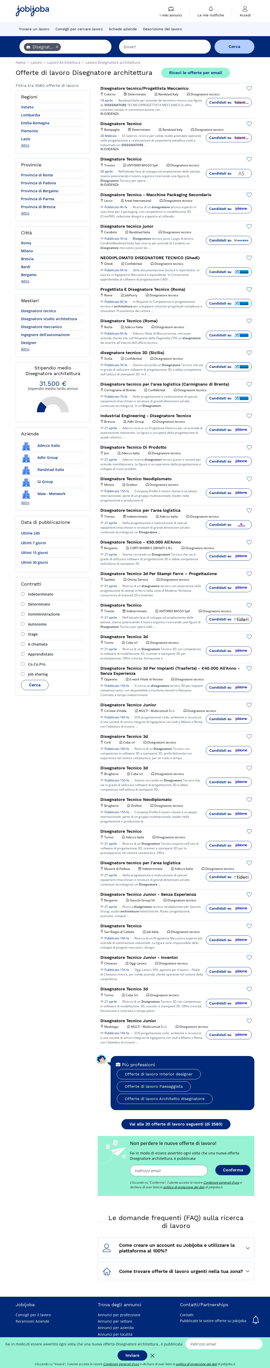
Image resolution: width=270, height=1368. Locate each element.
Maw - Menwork (43, 493)
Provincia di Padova (38, 182)
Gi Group (37, 481)
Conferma (233, 1170)
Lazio (25, 138)
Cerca (35, 684)
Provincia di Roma (37, 175)
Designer (28, 342)
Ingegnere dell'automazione (45, 334)
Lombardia (30, 115)
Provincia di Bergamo (40, 190)
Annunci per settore (115, 1321)
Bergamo (29, 274)
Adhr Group (39, 457)
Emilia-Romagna (35, 122)
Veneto (27, 107)
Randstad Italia (42, 469)
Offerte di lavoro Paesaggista (154, 1086)
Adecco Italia (40, 445)
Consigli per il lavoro (33, 1314)
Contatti (187, 1314)
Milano (27, 250)
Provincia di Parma (37, 198)
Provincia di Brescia (38, 206)
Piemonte (29, 130)
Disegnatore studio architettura (49, 318)
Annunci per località (115, 1334)
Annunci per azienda (116, 1327)
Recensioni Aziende (32, 1321)
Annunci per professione (119, 1314)
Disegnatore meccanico (41, 326)
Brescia (27, 258)
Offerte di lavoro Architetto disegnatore (165, 1098)
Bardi (25, 266)
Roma (26, 242)
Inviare (132, 1355)
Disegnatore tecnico (38, 310)
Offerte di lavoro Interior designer (159, 1074)
